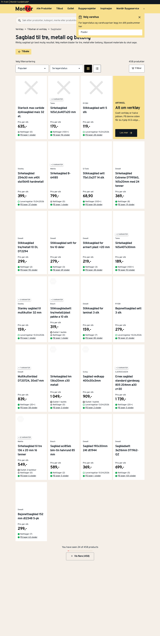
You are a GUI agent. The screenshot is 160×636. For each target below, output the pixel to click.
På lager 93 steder (126, 272)
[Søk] (18, 20)
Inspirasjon (106, 8)
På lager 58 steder (28, 409)
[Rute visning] (88, 69)
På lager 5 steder (126, 409)
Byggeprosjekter (87, 8)
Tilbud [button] (59, 8)
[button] (32, 69)
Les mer (126, 135)
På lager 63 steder (28, 539)
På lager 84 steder (94, 206)
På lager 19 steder (126, 206)
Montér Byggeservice (127, 8)
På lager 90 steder (29, 272)
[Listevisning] (97, 69)
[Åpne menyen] (144, 9)
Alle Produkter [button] (44, 8)
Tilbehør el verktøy (37, 29)
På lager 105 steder (127, 478)
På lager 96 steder (61, 137)
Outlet (70, 8)
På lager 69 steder (61, 272)
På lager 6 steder (28, 478)
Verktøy (20, 29)
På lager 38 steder (94, 272)
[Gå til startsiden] (24, 8)
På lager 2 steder (93, 409)
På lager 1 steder (28, 137)
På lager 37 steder (28, 206)
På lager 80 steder (94, 340)
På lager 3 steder (61, 409)
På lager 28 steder (94, 137)
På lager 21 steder (126, 340)
